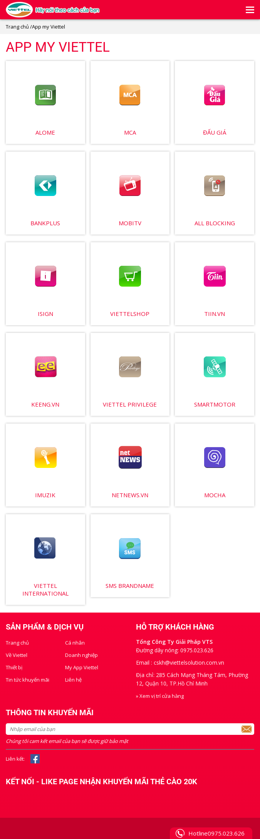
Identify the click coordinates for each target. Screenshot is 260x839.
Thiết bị (14, 667)
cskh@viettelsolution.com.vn (189, 662)
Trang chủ (17, 26)
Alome (45, 132)
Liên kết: (15, 758)
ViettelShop (129, 313)
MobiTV (130, 223)
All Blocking (215, 223)
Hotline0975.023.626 (216, 833)
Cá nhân (75, 642)
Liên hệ (73, 679)
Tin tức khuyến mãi (27, 679)
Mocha (214, 495)
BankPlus (45, 223)
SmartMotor (214, 404)
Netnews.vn (130, 495)
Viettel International (45, 589)
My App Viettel (81, 667)
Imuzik (45, 495)
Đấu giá (214, 132)
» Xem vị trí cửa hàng (160, 695)
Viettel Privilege (130, 404)
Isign (45, 313)
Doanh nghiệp (81, 655)
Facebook (35, 758)
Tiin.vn (214, 313)
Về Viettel (16, 655)
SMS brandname (130, 585)
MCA (130, 132)
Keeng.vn (45, 404)
